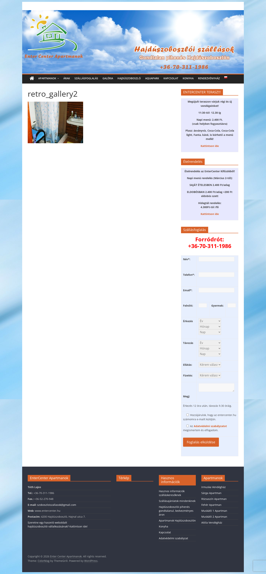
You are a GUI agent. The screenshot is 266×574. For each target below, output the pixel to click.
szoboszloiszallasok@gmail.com (56, 505)
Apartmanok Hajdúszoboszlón (177, 520)
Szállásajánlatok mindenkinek (177, 501)
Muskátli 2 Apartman (214, 516)
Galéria (108, 78)
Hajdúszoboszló (129, 78)
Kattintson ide (210, 146)
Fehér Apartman (211, 505)
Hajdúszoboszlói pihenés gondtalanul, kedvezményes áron (176, 510)
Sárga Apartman (211, 493)
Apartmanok (47, 78)
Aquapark (152, 78)
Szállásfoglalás (86, 78)
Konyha (188, 78)
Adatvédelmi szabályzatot (210, 426)
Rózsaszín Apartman (214, 499)
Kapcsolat (170, 78)
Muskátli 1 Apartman (214, 510)
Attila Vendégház (211, 522)
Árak (66, 78)
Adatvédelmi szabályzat (173, 538)
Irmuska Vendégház (213, 487)
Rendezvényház (209, 78)
